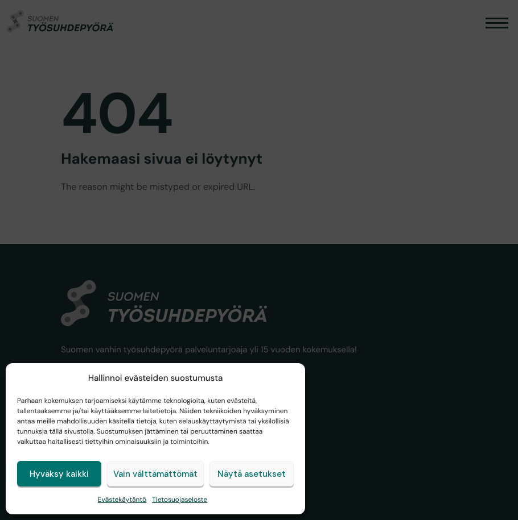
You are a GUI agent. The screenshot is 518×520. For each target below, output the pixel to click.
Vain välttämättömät (155, 474)
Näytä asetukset (251, 474)
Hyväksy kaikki (59, 474)
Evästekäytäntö (122, 499)
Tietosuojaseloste (179, 499)
